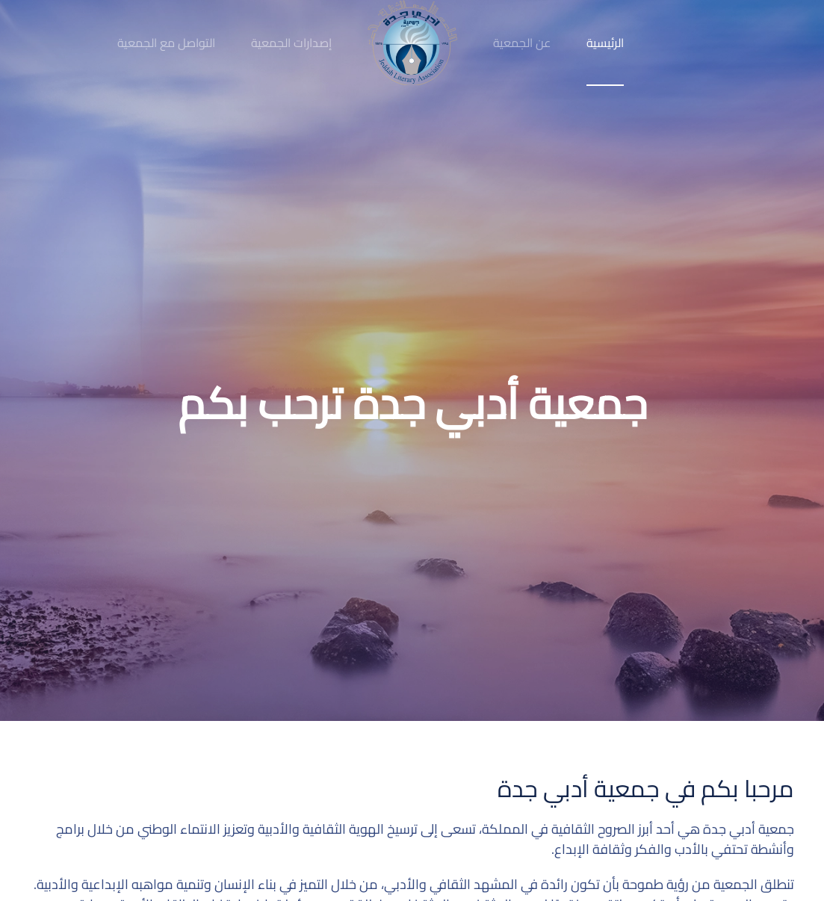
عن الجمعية (522, 42)
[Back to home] (412, 42)
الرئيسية (605, 42)
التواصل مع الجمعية (166, 42)
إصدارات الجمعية (291, 42)
